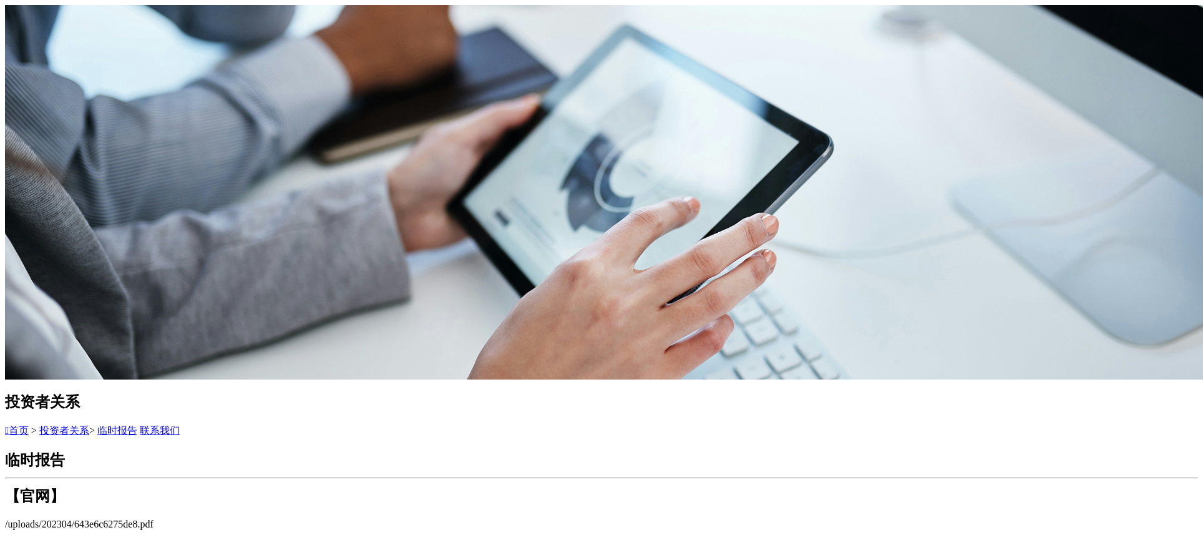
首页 (17, 430)
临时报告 (117, 430)
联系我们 (160, 430)
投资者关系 (64, 430)
